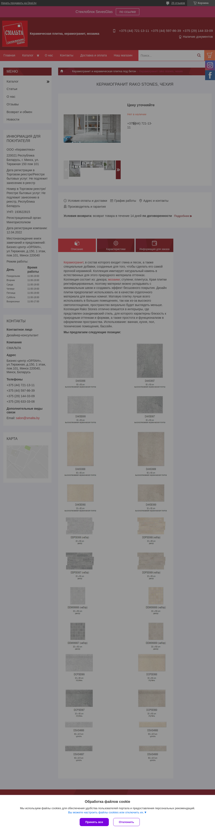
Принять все (94, 822)
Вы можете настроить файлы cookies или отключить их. (106, 812)
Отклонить (126, 822)
